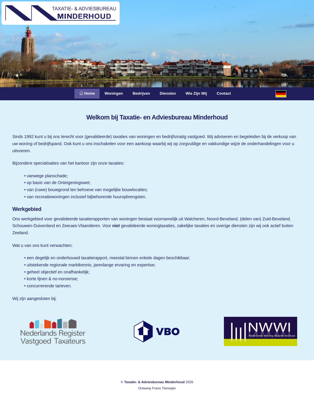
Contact (231, 93)
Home (79, 93)
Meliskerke (17, 350)
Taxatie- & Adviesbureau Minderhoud (154, 382)
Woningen (109, 93)
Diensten (169, 93)
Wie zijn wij (200, 93)
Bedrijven (139, 93)
